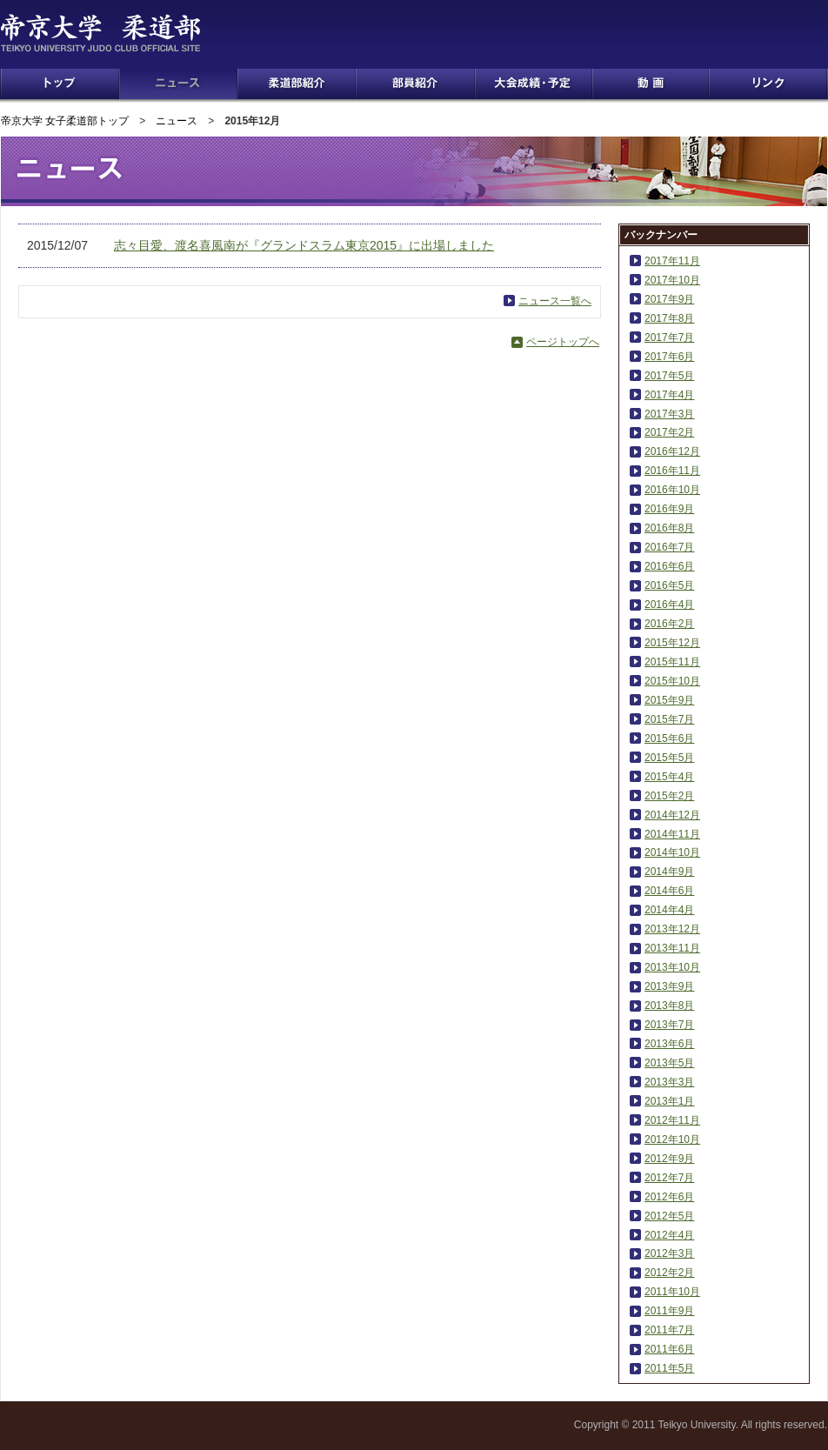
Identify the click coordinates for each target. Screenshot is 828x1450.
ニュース (178, 84)
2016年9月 (669, 509)
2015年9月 (669, 700)
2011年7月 (669, 1330)
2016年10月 (672, 490)
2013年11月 (672, 948)
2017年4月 (669, 395)
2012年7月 (669, 1178)
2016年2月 (669, 624)
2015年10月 (672, 681)
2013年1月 (669, 1101)
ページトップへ (562, 342)
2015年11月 (672, 662)
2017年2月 (669, 432)
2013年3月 (669, 1082)
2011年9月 (669, 1311)
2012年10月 (672, 1139)
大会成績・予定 (533, 84)
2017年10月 (672, 280)
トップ (60, 84)
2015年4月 (669, 777)
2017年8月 (669, 318)
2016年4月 (669, 604)
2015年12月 (672, 643)
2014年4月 (669, 910)
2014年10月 (672, 852)
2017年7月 (669, 337)
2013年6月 (669, 1044)
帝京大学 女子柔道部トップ (65, 121)
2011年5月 (669, 1368)
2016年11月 (672, 470)
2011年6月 (669, 1349)
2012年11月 (672, 1120)
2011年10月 (672, 1292)
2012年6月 (669, 1197)
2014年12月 (672, 815)
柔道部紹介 (296, 84)
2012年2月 (669, 1272)
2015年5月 (669, 758)
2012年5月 (669, 1216)
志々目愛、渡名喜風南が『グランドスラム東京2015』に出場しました (304, 245)
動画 (650, 84)
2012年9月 (669, 1159)
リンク (768, 84)
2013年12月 (672, 929)
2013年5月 (669, 1063)
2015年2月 (669, 796)
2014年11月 (672, 834)
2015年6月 (669, 738)
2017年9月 (669, 299)
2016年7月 (669, 547)
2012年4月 (669, 1235)
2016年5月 (669, 585)
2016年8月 (669, 528)
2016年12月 (672, 451)
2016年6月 (669, 566)
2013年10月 (672, 967)
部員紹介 (415, 84)
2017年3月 (669, 414)
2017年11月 (672, 261)
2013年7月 (669, 1025)
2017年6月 (669, 357)
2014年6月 (669, 891)
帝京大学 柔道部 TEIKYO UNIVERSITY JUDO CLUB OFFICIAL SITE (123, 33)
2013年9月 (669, 986)
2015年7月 (669, 719)
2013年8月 (669, 1005)
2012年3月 (669, 1253)
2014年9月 (669, 871)
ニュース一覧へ (554, 301)
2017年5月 (669, 376)
